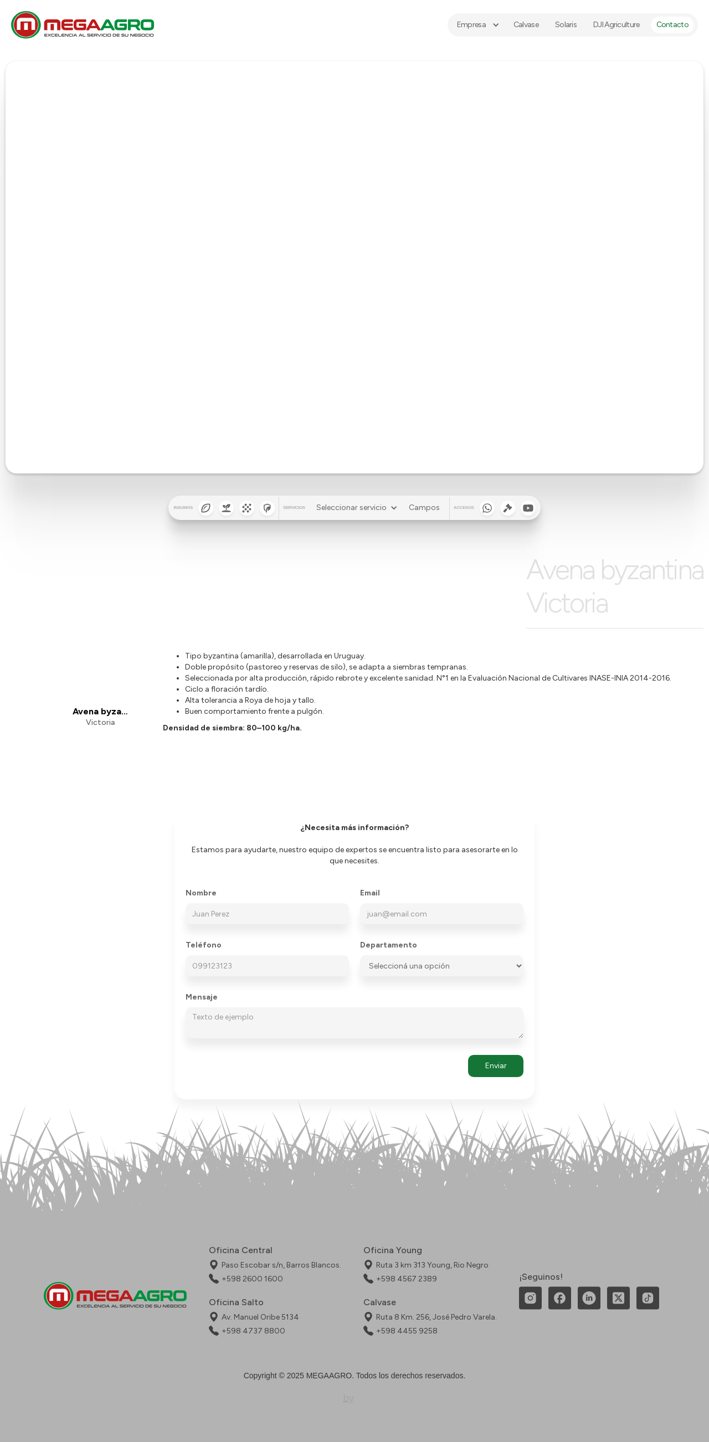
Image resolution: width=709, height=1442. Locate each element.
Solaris (566, 24)
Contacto (672, 24)
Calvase (525, 24)
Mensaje (202, 997)
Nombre (201, 893)
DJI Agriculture (616, 24)
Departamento (388, 945)
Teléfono (204, 945)
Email (370, 893)
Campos (424, 507)
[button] (476, 25)
